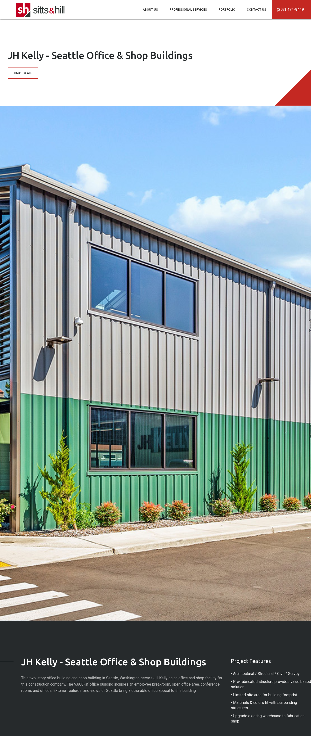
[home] (40, 9)
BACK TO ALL (23, 73)
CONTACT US (256, 9)
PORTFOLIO (227, 9)
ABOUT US (150, 9)
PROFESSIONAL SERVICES (188, 9)
